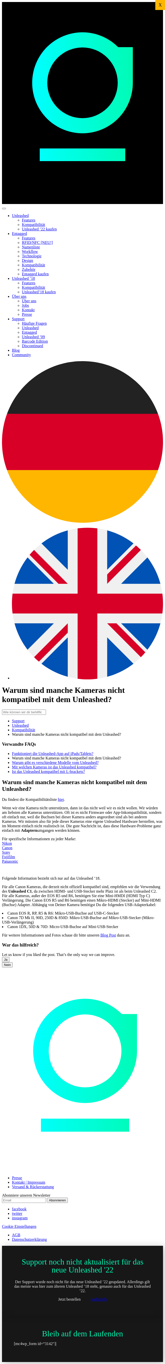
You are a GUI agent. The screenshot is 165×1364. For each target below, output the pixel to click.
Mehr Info (98, 1299)
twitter (17, 1213)
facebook (19, 1209)
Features (28, 220)
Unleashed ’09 (33, 337)
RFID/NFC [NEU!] (37, 242)
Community (21, 355)
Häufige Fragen (34, 323)
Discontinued (32, 346)
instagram (20, 1218)
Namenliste (31, 247)
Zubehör (28, 269)
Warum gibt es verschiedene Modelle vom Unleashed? (55, 762)
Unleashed (20, 215)
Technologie (31, 256)
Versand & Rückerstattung (33, 1187)
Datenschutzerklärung (29, 1239)
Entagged (19, 233)
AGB (16, 1235)
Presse (27, 314)
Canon (7, 848)
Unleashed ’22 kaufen (39, 229)
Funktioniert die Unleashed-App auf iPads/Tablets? (52, 753)
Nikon (7, 843)
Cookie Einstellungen (19, 1226)
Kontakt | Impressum (28, 1182)
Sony (6, 852)
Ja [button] (5, 959)
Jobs (25, 305)
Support (18, 319)
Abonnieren (57, 1200)
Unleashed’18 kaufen (39, 292)
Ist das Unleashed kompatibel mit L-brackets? (48, 771)
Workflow (30, 251)
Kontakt (28, 310)
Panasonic (10, 861)
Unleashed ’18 (23, 278)
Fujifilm (8, 857)
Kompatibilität (33, 224)
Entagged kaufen (35, 274)
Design (27, 260)
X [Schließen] (160, 4)
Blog (16, 350)
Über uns (19, 296)
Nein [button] (7, 965)
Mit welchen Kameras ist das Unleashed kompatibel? (54, 767)
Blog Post (108, 935)
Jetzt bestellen (69, 1299)
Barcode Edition (35, 341)
